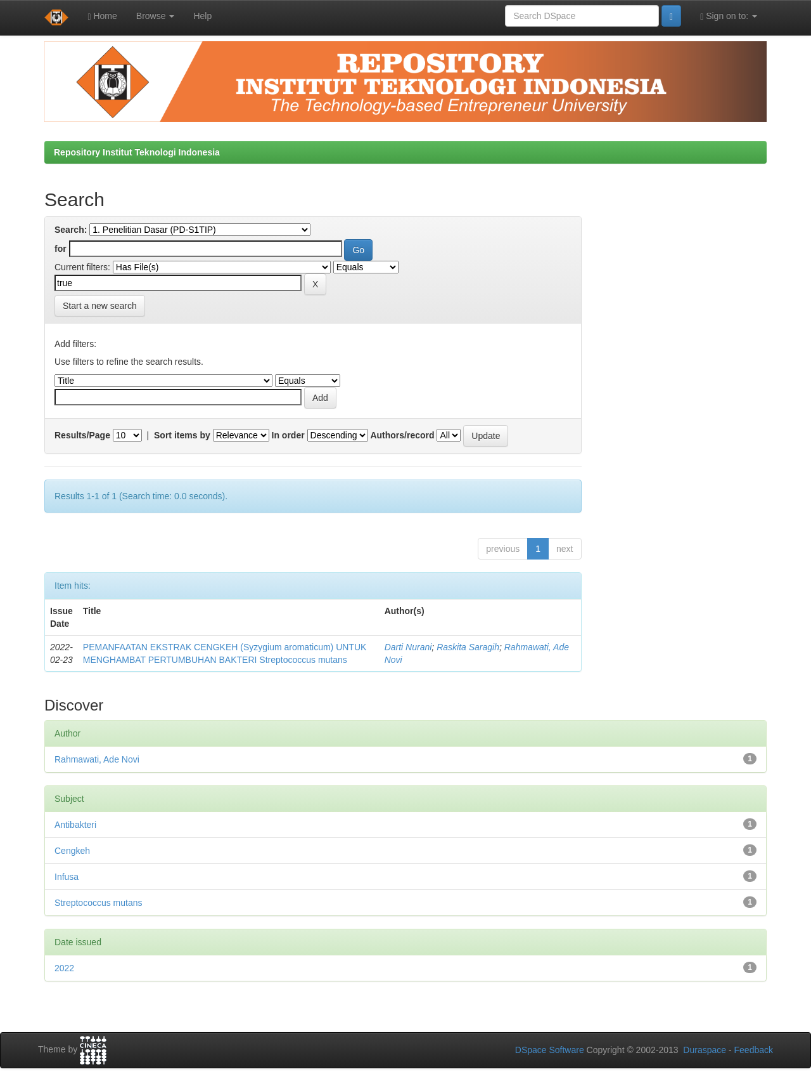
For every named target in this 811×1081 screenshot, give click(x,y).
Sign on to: (728, 16)
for (60, 249)
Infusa (66, 877)
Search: (70, 230)
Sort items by (182, 435)
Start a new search (100, 306)
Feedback (753, 1050)
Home (102, 16)
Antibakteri (75, 825)
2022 (64, 968)
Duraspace (704, 1050)
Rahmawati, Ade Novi (96, 759)
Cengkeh (72, 851)
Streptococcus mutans (98, 903)
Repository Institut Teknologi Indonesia (137, 152)
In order (288, 435)
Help (202, 16)
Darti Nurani (408, 647)
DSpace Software (549, 1050)
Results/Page (82, 435)
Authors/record (402, 435)
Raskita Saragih (468, 647)
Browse (155, 16)
